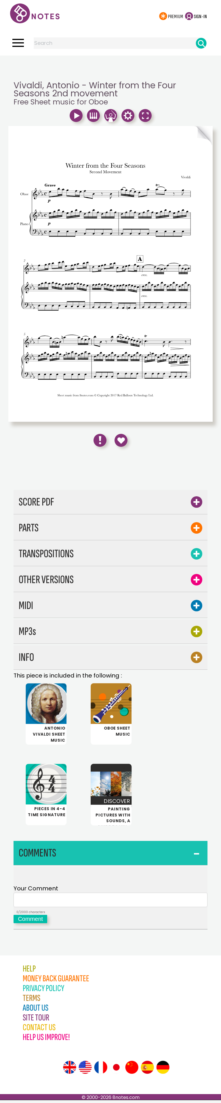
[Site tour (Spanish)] (147, 1070)
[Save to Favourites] (121, 440)
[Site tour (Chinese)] (132, 1070)
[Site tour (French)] (101, 1070)
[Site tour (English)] (69, 1070)
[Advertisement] (110, 67)
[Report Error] (100, 440)
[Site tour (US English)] (85, 1070)
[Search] (201, 43)
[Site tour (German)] (163, 1070)
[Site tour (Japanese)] (116, 1070)
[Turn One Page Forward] (161, 135)
